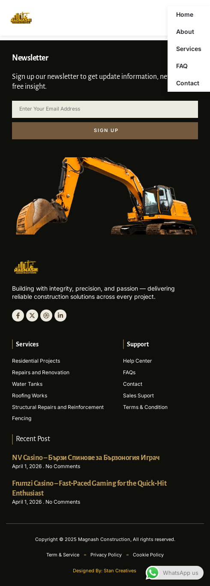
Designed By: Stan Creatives (105, 571)
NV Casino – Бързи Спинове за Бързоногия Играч (86, 458)
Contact (187, 83)
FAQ (182, 65)
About (185, 31)
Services (188, 48)
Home (184, 14)
